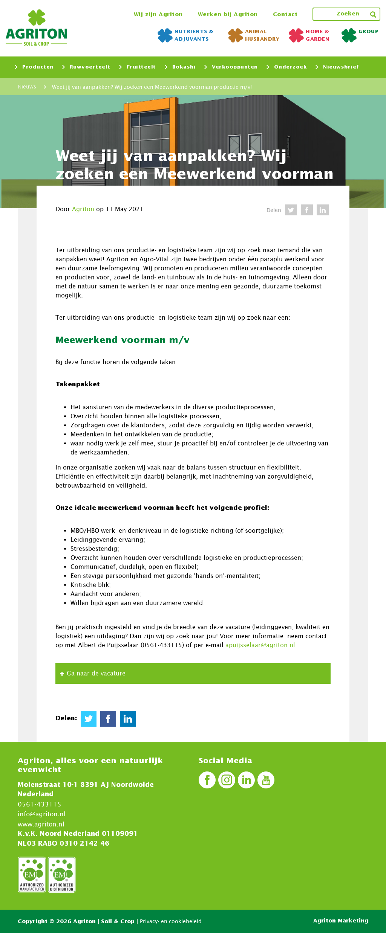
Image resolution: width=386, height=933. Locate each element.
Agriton (83, 209)
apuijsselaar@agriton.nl (260, 645)
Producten (34, 67)
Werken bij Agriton (228, 14)
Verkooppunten (231, 67)
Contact (285, 14)
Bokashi (180, 67)
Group (360, 33)
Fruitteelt (137, 67)
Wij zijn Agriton (158, 14)
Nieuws (27, 87)
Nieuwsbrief (337, 67)
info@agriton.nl (42, 813)
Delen (274, 210)
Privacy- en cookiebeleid (171, 921)
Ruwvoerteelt (86, 67)
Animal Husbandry (254, 35)
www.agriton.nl (41, 824)
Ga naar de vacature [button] (92, 673)
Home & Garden (309, 35)
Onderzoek (287, 67)
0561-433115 (39, 804)
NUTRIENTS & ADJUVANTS (185, 35)
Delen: (66, 718)
